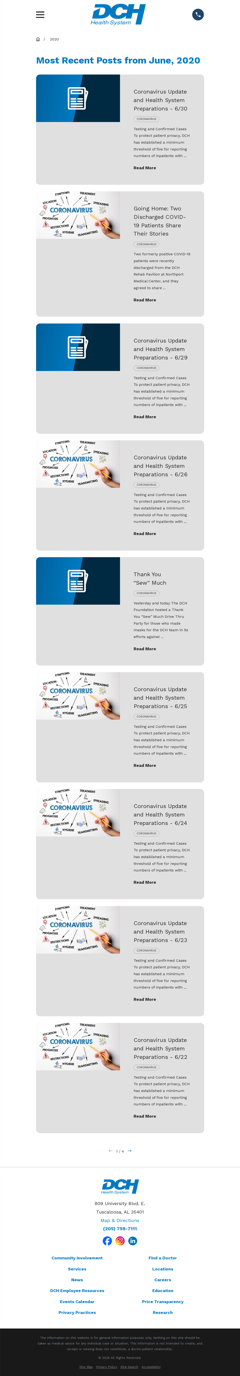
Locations (162, 1268)
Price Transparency (163, 1301)
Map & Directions (120, 1220)
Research (163, 1312)
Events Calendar (77, 1301)
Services (77, 1268)
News (77, 1279)
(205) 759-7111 (120, 1228)
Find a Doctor (163, 1257)
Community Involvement (77, 1257)
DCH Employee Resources (77, 1290)
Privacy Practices (77, 1312)
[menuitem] (86, 1367)
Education (162, 1290)
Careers (162, 1279)
